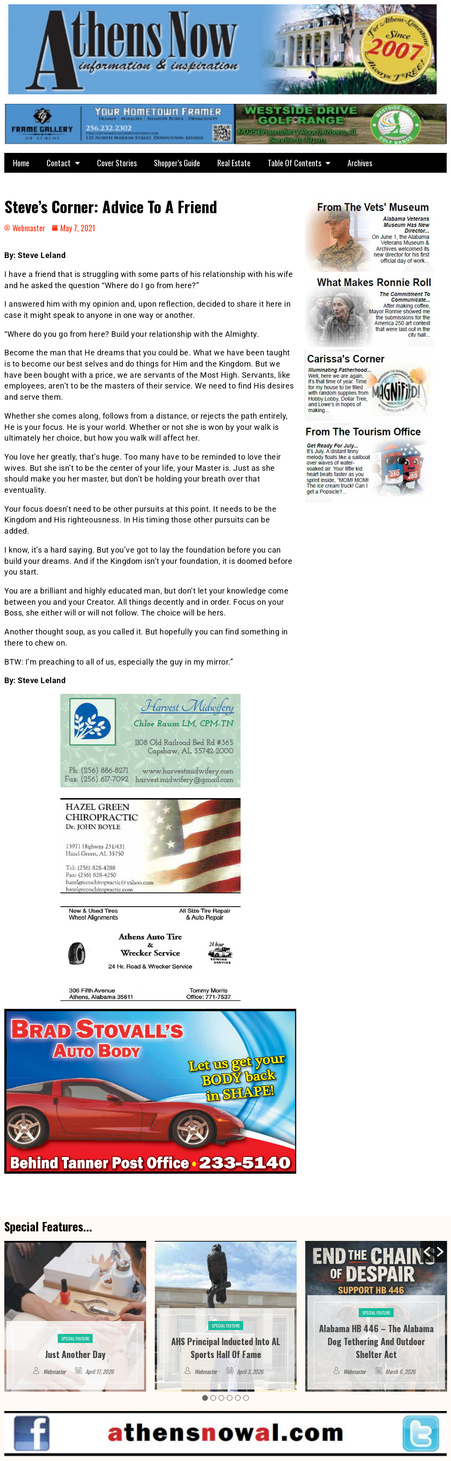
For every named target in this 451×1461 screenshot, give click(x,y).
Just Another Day (75, 1354)
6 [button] (246, 1398)
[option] (75, 1316)
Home (21, 162)
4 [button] (229, 1398)
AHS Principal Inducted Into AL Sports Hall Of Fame (225, 1348)
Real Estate (234, 162)
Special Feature (75, 1338)
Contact (63, 163)
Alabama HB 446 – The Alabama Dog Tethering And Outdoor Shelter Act (376, 1341)
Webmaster (54, 1371)
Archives (360, 162)
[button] (426, 1251)
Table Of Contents (299, 163)
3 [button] (221, 1398)
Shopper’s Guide (177, 162)
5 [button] (238, 1398)
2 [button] (213, 1398)
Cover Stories (117, 162)
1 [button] (205, 1398)
